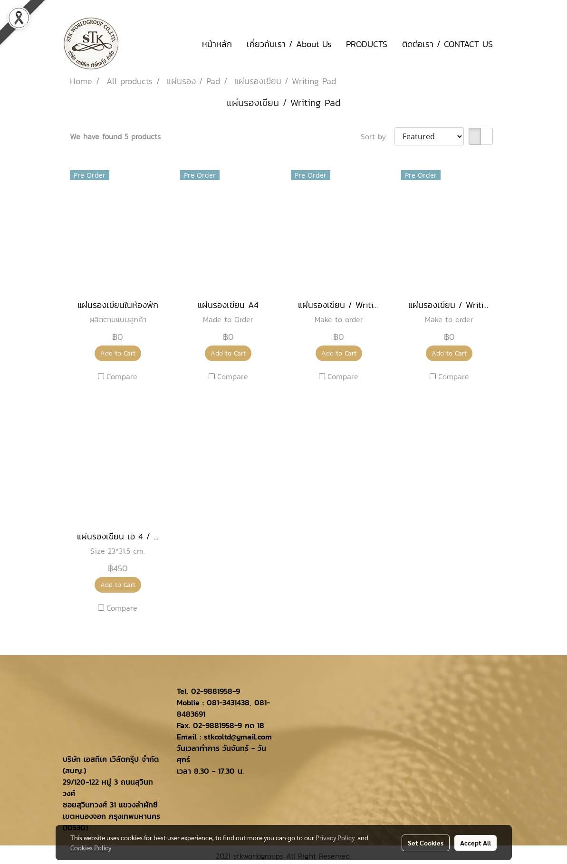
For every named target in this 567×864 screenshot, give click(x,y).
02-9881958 (211, 691)
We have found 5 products (115, 136)
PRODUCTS (366, 44)
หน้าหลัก (217, 44)
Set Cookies (425, 842)
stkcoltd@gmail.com (238, 736)
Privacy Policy (335, 837)
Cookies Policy (90, 847)
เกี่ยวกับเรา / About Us (289, 44)
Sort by (377, 136)
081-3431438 (228, 702)
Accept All (475, 842)
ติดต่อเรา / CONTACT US (447, 44)
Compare (121, 376)
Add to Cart (117, 353)
